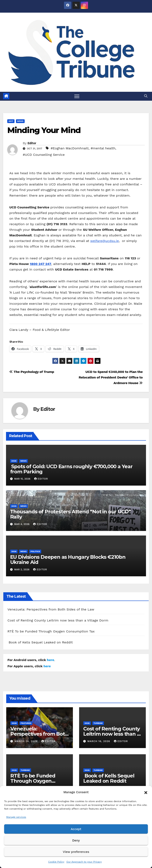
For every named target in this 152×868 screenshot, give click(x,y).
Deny (76, 840)
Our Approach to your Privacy (84, 861)
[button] (146, 792)
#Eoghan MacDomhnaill (69, 148)
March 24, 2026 (26, 741)
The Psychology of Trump (31, 372)
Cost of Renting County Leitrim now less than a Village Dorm (57, 620)
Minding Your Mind (44, 130)
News (20, 121)
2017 (10, 121)
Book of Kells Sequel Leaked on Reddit (40, 642)
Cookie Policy (56, 861)
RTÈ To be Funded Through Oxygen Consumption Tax (51, 631)
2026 (14, 461)
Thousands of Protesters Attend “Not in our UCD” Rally (70, 514)
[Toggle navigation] (77, 96)
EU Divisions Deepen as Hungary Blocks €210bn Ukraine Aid (67, 559)
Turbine (98, 723)
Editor (32, 143)
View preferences (76, 852)
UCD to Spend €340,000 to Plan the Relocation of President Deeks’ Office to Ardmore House (111, 377)
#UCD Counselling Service (44, 155)
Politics (35, 551)
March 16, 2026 (99, 741)
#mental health (103, 148)
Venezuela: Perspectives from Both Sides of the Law (50, 609)
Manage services (16, 817)
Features (26, 723)
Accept (76, 829)
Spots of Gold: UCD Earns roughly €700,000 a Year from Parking (71, 469)
